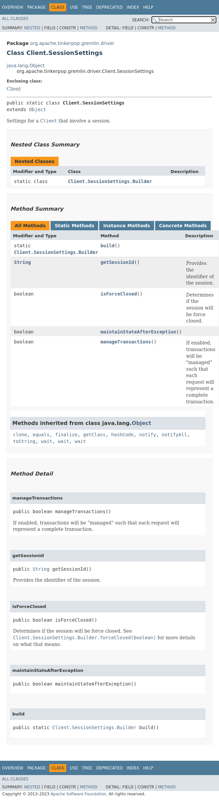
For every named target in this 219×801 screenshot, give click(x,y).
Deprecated (109, 7)
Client (14, 89)
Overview (12, 7)
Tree (87, 7)
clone (20, 434)
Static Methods (74, 225)
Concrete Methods (183, 225)
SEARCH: (141, 20)
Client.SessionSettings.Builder (110, 181)
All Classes (15, 18)
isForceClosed (119, 294)
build (107, 245)
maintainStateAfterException (138, 331)
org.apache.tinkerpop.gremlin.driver (72, 43)
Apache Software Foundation (78, 794)
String (22, 262)
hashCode (122, 434)
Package (36, 7)
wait (46, 441)
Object (37, 109)
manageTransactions (126, 341)
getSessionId (117, 262)
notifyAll (174, 434)
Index (133, 7)
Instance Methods (126, 225)
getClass (94, 434)
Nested (32, 28)
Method (89, 28)
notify (147, 434)
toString (24, 441)
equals (41, 434)
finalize (66, 434)
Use (74, 7)
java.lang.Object (26, 65)
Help (148, 7)
